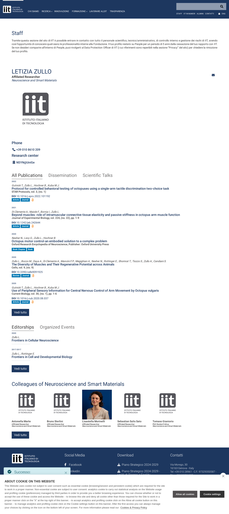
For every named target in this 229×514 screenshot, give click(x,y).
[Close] (66, 473)
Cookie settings (212, 494)
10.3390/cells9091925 (27, 271)
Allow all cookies (185, 494)
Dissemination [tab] (62, 175)
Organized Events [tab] (57, 327)
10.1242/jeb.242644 (26, 222)
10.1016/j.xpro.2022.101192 (31, 196)
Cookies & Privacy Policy (133, 507)
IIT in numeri (189, 14)
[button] (46, 9)
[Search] (201, 6)
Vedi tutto (20, 312)
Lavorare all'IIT (98, 11)
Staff (179, 14)
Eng (223, 14)
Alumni (200, 14)
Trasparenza (117, 11)
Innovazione (61, 11)
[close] (223, 476)
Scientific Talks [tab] (98, 175)
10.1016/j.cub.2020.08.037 (30, 298)
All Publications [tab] (27, 175)
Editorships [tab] (23, 327)
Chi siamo (33, 11)
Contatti (209, 14)
